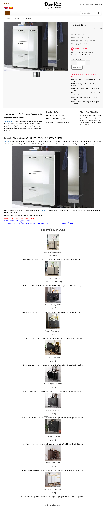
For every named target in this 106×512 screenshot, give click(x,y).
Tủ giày (6, 141)
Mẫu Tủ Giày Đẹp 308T (53, 305)
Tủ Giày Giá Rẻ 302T (53, 463)
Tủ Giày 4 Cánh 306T (53, 357)
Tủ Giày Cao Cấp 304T (52, 410)
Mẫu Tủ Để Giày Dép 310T (53, 252)
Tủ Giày (16, 18)
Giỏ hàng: (93, 4)
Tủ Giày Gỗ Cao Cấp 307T (53, 331)
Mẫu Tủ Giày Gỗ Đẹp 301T (53, 489)
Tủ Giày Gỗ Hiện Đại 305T (53, 384)
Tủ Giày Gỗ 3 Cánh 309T (53, 278)
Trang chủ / (8, 18)
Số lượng (76, 59)
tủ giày (42, 210)
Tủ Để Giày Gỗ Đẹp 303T (53, 436)
